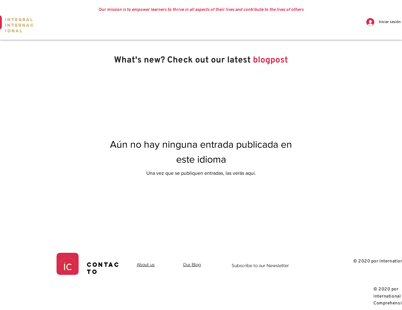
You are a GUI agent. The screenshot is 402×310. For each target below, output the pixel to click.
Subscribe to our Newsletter (260, 265)
